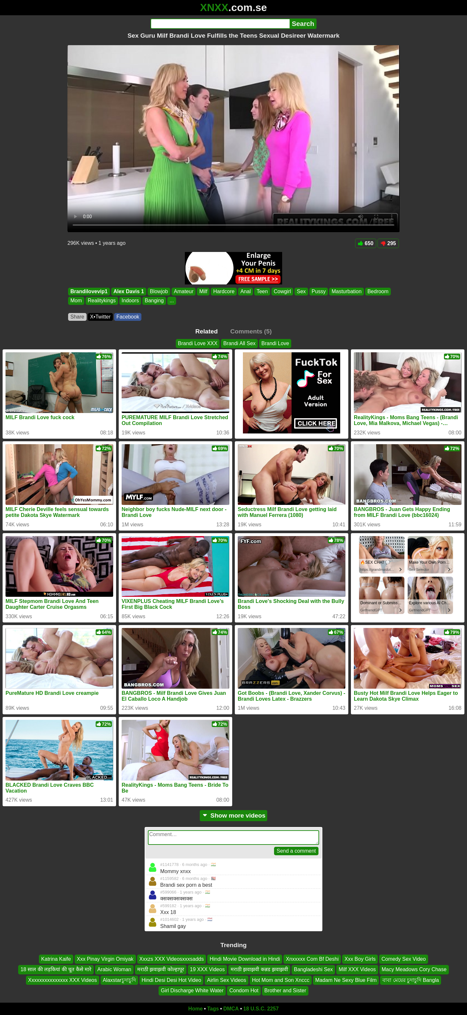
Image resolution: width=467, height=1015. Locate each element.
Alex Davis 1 (129, 291)
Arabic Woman (114, 969)
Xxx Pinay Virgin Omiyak (105, 959)
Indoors (130, 301)
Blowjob (159, 291)
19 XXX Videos (207, 969)
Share (77, 317)
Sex (301, 291)
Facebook (127, 317)
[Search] (220, 24)
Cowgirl (282, 291)
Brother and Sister (285, 990)
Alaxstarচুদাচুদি (119, 980)
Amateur (183, 291)
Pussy (319, 291)
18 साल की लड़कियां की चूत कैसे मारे (55, 969)
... (172, 301)
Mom (76, 301)
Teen (262, 291)
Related (206, 331)
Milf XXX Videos (357, 969)
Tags (213, 1008)
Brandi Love (275, 343)
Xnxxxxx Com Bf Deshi (312, 959)
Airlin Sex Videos (226, 980)
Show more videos (234, 815)
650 (366, 243)
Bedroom (378, 291)
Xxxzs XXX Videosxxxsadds (171, 959)
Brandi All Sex (239, 343)
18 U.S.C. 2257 (261, 1008)
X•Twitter (100, 317)
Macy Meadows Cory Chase (414, 969)
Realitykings (102, 301)
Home (195, 1008)
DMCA (231, 1008)
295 (388, 243)
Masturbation (346, 291)
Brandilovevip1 (89, 291)
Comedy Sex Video (403, 959)
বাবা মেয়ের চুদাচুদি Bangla (410, 980)
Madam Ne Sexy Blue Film (346, 980)
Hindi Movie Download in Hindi (245, 959)
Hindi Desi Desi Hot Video (171, 980)
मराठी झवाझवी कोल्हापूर (160, 969)
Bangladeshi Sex (313, 969)
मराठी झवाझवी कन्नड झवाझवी (259, 969)
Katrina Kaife (56, 959)
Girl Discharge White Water (192, 990)
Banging (154, 301)
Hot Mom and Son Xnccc (280, 980)
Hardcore (223, 291)
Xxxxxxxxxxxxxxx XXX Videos (62, 980)
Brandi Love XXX (198, 343)
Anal (245, 291)
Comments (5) (251, 331)
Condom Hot (243, 990)
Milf (203, 291)
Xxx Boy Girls (360, 959)
